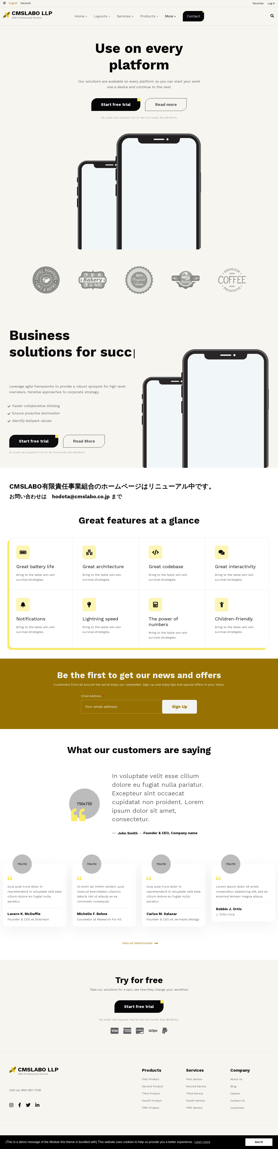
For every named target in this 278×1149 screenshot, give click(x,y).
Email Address (91, 696)
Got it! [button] (259, 1142)
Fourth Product (152, 1100)
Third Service (194, 1093)
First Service (194, 1079)
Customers (237, 1107)
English (13, 3)
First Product (150, 1079)
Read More (84, 441)
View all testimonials (137, 943)
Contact (193, 16)
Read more (166, 104)
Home (81, 19)
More (170, 19)
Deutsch (25, 3)
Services (125, 19)
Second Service (196, 1086)
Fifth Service (194, 1107)
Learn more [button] (202, 1142)
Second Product (152, 1086)
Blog (233, 1086)
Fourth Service (195, 1100)
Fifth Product (150, 1107)
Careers (235, 1093)
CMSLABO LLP (32, 13)
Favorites (258, 3)
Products (149, 19)
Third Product (151, 1093)
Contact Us (237, 1100)
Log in (271, 3)
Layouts (102, 19)
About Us (236, 1079)
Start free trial (116, 104)
